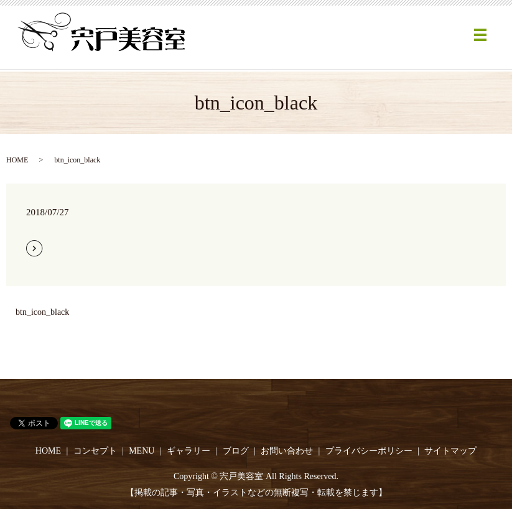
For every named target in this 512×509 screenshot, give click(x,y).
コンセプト (95, 450)
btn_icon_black (42, 312)
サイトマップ (450, 450)
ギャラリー (188, 450)
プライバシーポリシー (368, 450)
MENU (141, 450)
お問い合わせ (287, 450)
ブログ (236, 450)
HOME (17, 160)
